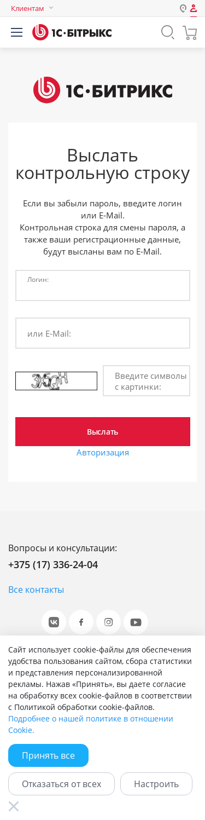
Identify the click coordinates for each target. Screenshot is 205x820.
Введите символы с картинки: (151, 381)
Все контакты (36, 590)
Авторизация (103, 452)
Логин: (38, 279)
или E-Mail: (49, 333)
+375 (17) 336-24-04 (53, 564)
